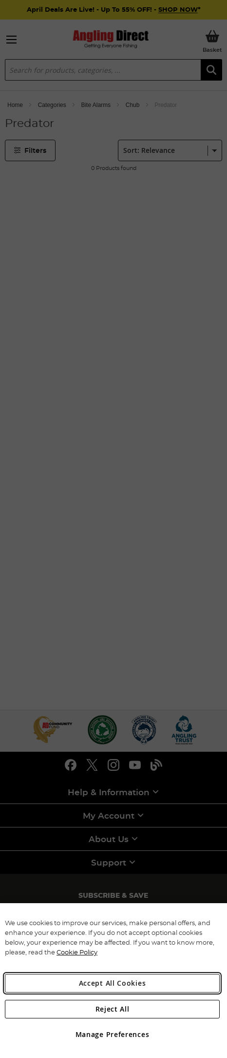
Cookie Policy (77, 952)
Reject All (112, 1009)
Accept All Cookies (112, 983)
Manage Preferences (113, 1034)
